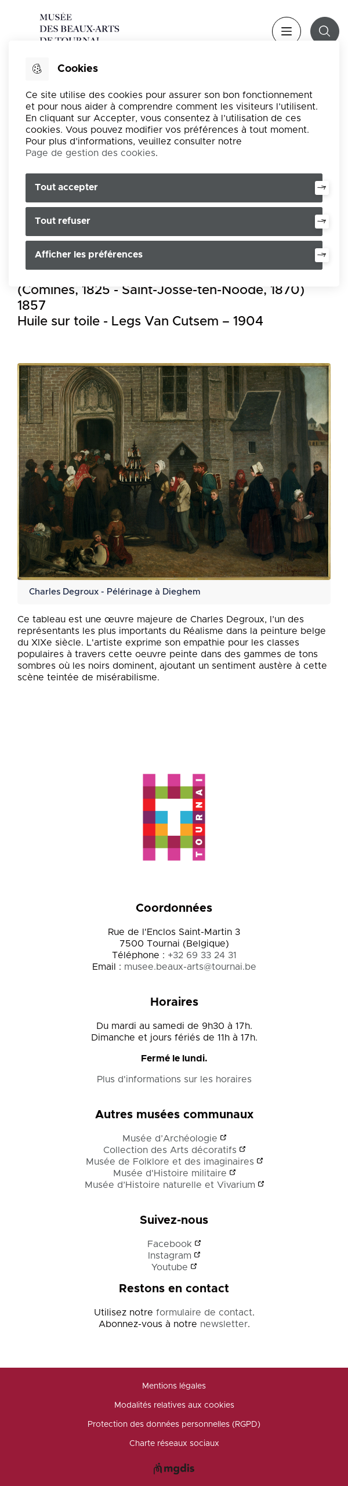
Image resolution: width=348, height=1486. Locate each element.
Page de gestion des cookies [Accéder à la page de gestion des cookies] (90, 153)
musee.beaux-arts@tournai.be (190, 967)
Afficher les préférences (89, 254)
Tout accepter (66, 187)
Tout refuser (62, 221)
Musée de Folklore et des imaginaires (170, 1161)
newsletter (224, 1324)
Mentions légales (174, 1386)
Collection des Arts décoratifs (170, 1150)
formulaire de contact (204, 1312)
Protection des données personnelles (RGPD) (174, 1424)
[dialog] (174, 164)
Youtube (169, 1267)
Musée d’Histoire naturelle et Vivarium (170, 1185)
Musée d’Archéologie (169, 1138)
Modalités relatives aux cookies (174, 1405)
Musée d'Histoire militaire (170, 1173)
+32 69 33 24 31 (202, 955)
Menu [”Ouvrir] (286, 31)
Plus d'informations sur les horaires (174, 1079)
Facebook (169, 1244)
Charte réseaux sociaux (174, 1444)
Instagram (169, 1255)
